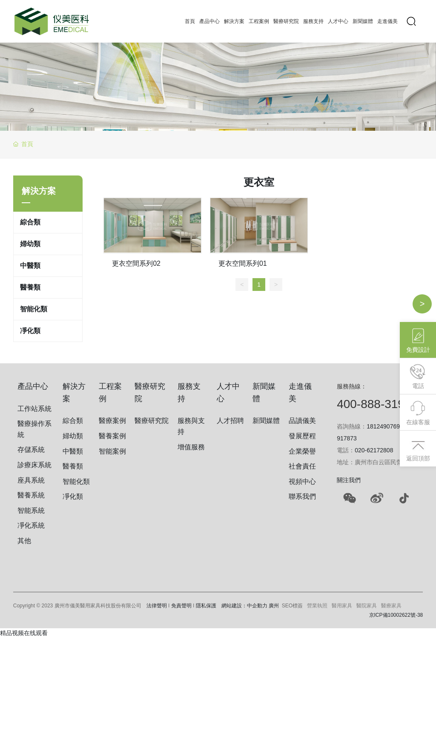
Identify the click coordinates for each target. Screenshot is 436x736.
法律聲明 (156, 606)
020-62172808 (374, 450)
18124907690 (385, 426)
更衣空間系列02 (136, 263)
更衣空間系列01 (242, 263)
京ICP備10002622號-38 (396, 615)
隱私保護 (206, 606)
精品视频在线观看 (24, 633)
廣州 (274, 606)
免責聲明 (181, 606)
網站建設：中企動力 (244, 606)
